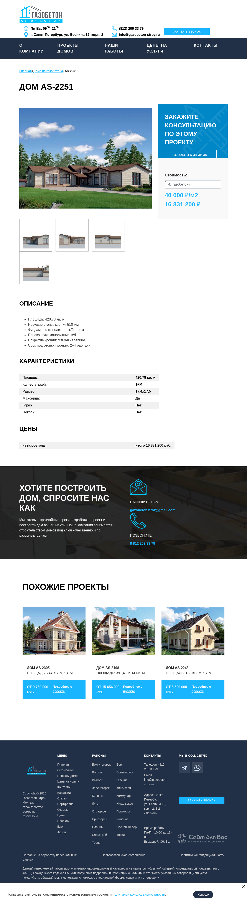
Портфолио (65, 804)
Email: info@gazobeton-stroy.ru (155, 779)
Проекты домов (68, 48)
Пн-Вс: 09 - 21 (45, 28)
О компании (31, 48)
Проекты (63, 821)
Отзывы (62, 809)
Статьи (62, 798)
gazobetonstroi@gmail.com (152, 510)
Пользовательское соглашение (123, 855)
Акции (61, 832)
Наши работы (114, 48)
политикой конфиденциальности (139, 894)
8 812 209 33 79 (142, 543)
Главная (63, 764)
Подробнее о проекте (62, 689)
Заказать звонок (187, 31)
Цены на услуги (157, 48)
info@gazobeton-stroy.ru (139, 34)
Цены (61, 815)
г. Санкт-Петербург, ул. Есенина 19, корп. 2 (67, 34)
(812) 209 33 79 (131, 28)
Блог (60, 826)
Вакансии (64, 792)
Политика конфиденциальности (201, 855)
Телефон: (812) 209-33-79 (155, 767)
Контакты (205, 45)
